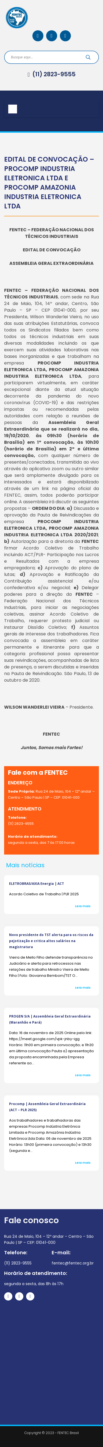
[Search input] (45, 57)
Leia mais (83, 906)
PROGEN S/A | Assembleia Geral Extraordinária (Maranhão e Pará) (50, 1019)
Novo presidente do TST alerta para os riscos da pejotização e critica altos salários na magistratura (51, 940)
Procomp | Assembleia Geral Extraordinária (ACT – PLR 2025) (47, 1106)
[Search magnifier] (88, 58)
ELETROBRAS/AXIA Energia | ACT (36, 883)
